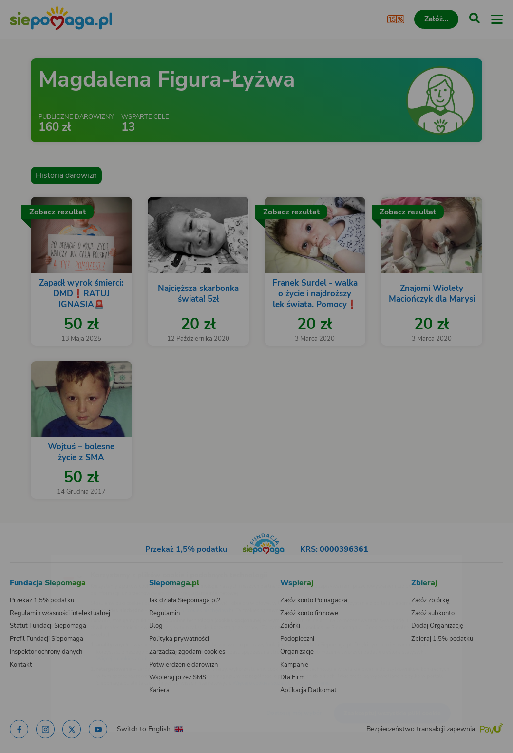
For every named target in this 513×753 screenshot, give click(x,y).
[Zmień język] (27, 560)
